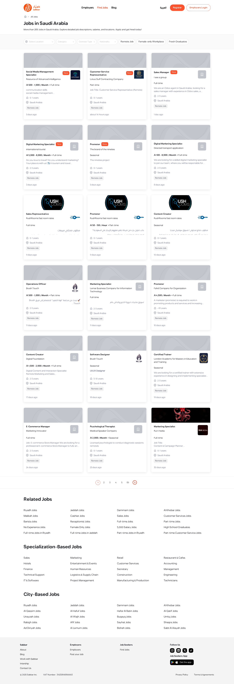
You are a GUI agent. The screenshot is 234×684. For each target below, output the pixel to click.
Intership (24, 663)
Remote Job (127, 42)
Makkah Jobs (31, 516)
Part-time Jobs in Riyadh (130, 533)
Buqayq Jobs (124, 617)
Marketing (76, 558)
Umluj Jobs (170, 617)
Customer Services (128, 563)
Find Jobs (102, 8)
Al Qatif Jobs (171, 611)
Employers (87, 8)
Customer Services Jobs (177, 516)
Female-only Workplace (151, 42)
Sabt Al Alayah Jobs (175, 628)
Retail (120, 558)
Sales (27, 558)
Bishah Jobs (123, 628)
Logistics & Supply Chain (84, 575)
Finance (28, 569)
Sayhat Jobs (124, 622)
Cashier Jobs (77, 516)
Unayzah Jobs (31, 617)
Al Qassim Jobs (32, 611)
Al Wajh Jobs (77, 617)
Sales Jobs (123, 516)
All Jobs (34, 16)
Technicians (170, 580)
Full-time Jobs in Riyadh (37, 533)
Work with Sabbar (29, 659)
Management (171, 569)
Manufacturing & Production (133, 580)
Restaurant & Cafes (174, 558)
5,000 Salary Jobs (127, 527)
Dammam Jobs (125, 510)
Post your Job (76, 654)
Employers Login (198, 7)
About (23, 649)
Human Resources (80, 569)
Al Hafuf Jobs (77, 611)
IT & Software (31, 580)
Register (177, 7)
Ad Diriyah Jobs (32, 628)
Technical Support (34, 575)
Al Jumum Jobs (78, 628)
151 (128, 482)
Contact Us (25, 668)
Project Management (82, 580)
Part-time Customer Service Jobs (182, 533)
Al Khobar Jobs (172, 510)
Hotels (27, 563)
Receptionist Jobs (80, 522)
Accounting (170, 563)
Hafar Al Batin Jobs (127, 611)
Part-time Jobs (172, 522)
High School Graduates (177, 527)
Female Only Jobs (80, 527)
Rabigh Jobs (30, 622)
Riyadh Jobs (30, 510)
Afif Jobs (75, 622)
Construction (124, 575)
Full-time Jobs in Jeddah (83, 533)
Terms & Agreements (204, 674)
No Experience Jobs (34, 527)
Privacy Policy (182, 674)
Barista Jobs (30, 522)
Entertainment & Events (83, 563)
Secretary (122, 569)
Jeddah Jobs (77, 510)
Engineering (170, 575)
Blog (113, 8)
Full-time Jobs (125, 522)
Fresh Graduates (178, 42)
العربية (163, 8)
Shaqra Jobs (171, 622)
